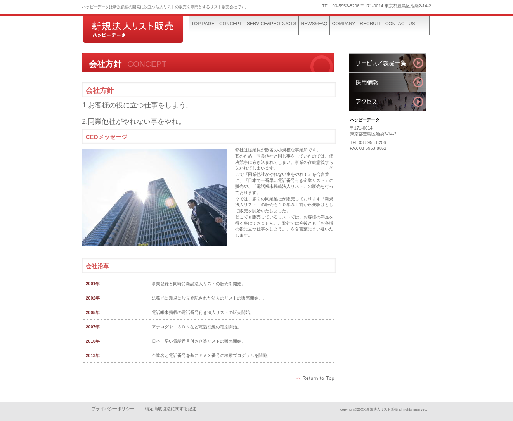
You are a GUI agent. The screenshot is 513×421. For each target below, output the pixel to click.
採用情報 (387, 82)
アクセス (387, 101)
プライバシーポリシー (113, 408)
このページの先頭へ (315, 378)
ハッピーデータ (140, 30)
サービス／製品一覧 (387, 63)
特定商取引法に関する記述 (170, 408)
